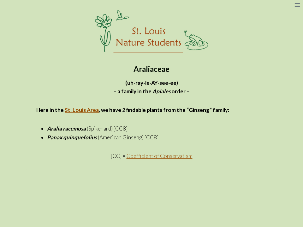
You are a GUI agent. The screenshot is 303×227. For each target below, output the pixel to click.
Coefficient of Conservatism (160, 156)
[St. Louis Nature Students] (151, 31)
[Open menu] (297, 5)
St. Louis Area (82, 110)
